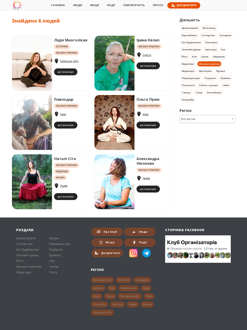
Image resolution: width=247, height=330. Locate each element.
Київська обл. (69, 61)
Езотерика (225, 35)
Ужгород (117, 304)
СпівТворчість (134, 5)
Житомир (123, 280)
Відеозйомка (189, 35)
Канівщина (142, 280)
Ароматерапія (190, 27)
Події (111, 5)
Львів (63, 186)
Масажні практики (209, 63)
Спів (52, 261)
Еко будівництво (191, 42)
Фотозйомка (214, 92)
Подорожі (210, 78)
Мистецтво (205, 70)
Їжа (223, 49)
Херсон (147, 304)
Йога (184, 56)
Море (96, 296)
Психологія (188, 85)
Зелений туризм (191, 49)
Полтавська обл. (130, 296)
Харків (132, 304)
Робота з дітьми (208, 85)
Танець (186, 92)
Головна (58, 5)
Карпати (98, 288)
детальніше (66, 71)
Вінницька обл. (102, 280)
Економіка (211, 42)
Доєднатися (183, 5)
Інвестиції (211, 49)
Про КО (158, 5)
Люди (77, 5)
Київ (63, 114)
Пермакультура (191, 78)
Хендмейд (188, 99)
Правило (226, 78)
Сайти (225, 85)
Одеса (147, 55)
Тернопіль (99, 304)
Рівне (149, 296)
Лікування (219, 56)
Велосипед (209, 27)
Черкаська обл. (102, 312)
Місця (94, 5)
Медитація (188, 70)
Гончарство (208, 35)
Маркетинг (188, 63)
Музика (220, 70)
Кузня (205, 56)
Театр (198, 92)
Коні (194, 56)
